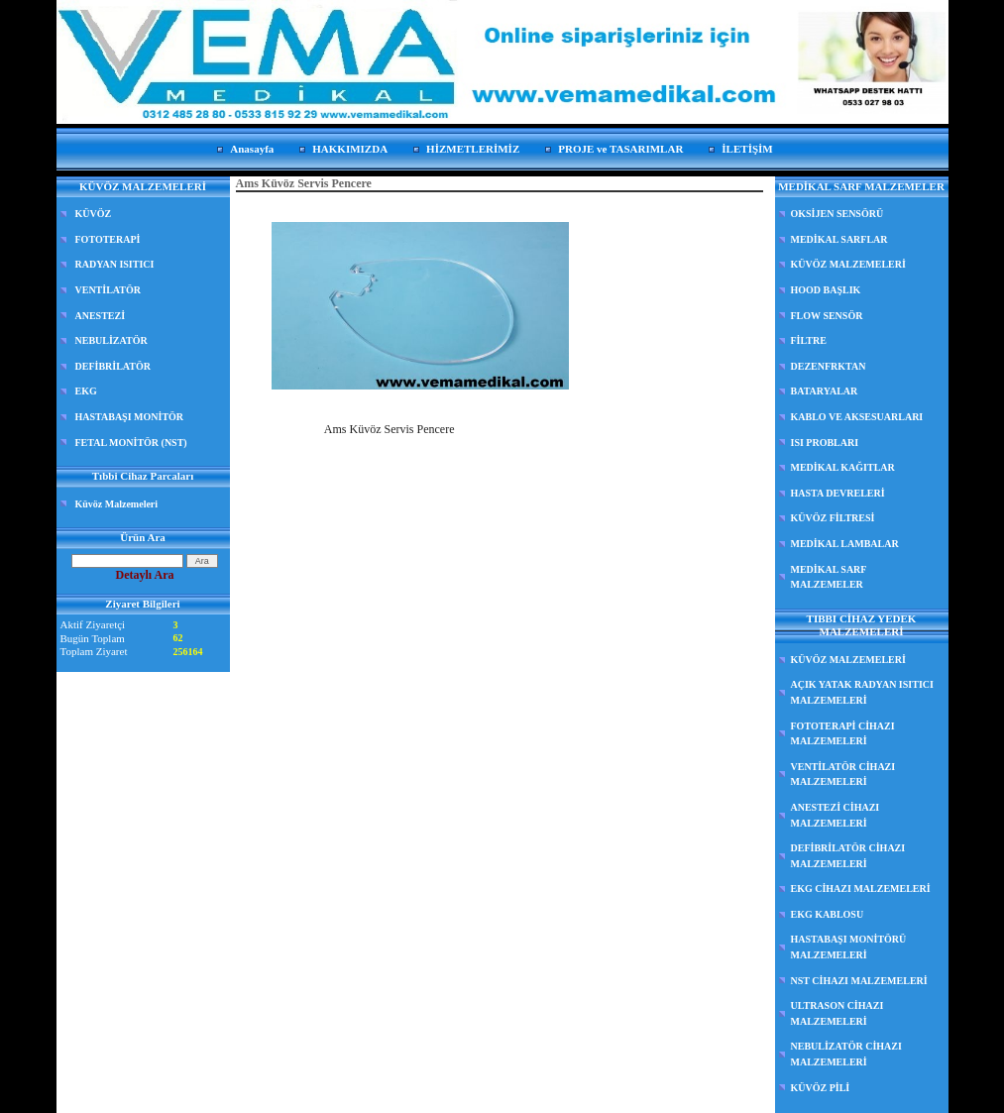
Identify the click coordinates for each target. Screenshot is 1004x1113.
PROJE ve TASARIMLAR (620, 149)
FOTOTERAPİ (108, 239)
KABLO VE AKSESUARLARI (857, 416)
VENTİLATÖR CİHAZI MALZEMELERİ (843, 774)
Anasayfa (252, 149)
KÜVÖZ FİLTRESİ (833, 517)
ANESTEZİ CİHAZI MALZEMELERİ (835, 815)
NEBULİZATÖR (111, 340)
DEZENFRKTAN (828, 366)
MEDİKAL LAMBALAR (845, 543)
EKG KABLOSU (827, 914)
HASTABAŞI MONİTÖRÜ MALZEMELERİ (849, 947)
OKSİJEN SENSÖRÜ (837, 213)
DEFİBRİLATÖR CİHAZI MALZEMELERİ (848, 855)
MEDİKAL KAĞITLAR (843, 467)
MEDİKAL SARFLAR (839, 239)
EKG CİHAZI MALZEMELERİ (861, 888)
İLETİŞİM (747, 149)
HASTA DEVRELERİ (838, 493)
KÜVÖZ (93, 213)
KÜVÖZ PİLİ (820, 1087)
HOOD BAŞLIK (826, 289)
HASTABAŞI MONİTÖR (129, 416)
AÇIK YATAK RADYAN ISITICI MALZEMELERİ (862, 692)
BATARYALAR (824, 391)
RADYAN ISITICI (115, 264)
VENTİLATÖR (108, 289)
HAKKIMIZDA (350, 149)
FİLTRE (809, 340)
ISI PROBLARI (825, 442)
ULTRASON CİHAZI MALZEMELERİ (837, 1013)
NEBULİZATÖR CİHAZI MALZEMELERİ (846, 1054)
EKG (86, 391)
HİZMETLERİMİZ (472, 149)
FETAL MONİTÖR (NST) (131, 442)
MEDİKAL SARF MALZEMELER (829, 577)
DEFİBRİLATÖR (113, 366)
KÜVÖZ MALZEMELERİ (848, 264)
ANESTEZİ (100, 315)
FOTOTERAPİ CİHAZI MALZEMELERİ (843, 734)
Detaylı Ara (145, 575)
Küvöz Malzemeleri (117, 504)
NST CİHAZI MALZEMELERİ (859, 980)
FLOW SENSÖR (827, 315)
